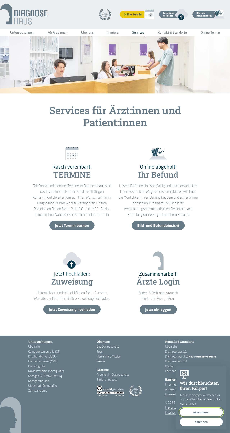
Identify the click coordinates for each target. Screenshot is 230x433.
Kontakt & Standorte (172, 32)
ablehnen (201, 421)
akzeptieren (201, 412)
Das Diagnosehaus (108, 346)
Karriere (113, 32)
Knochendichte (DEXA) (42, 356)
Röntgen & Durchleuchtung (45, 376)
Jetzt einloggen (158, 309)
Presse (101, 361)
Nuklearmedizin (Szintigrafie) (46, 371)
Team (100, 351)
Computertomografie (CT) (44, 351)
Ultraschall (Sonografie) (42, 386)
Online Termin (210, 32)
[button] (170, 14)
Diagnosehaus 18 (176, 361)
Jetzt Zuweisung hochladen (72, 309)
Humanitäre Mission (109, 356)
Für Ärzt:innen (57, 32)
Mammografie (36, 366)
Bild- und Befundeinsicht (158, 225)
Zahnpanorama (37, 390)
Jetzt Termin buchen (72, 225)
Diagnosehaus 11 (176, 351)
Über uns (87, 32)
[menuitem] (21, 32)
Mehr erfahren (188, 403)
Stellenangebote (107, 379)
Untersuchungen (22, 32)
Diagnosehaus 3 (175, 356)
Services (138, 32)
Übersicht (34, 346)
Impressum (172, 407)
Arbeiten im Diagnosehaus (113, 374)
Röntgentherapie (39, 381)
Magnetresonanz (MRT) (43, 361)
